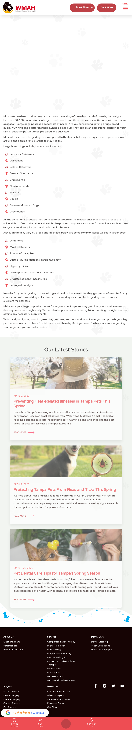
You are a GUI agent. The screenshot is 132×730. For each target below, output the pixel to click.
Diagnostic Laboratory (59, 653)
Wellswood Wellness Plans (61, 680)
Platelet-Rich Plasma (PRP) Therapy (61, 663)
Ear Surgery (9, 707)
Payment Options (56, 703)
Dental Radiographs (101, 649)
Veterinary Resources (58, 699)
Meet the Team (11, 641)
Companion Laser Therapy (61, 641)
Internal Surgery (11, 699)
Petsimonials (10, 645)
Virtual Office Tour (13, 649)
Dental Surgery (11, 695)
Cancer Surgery (11, 703)
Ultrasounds (53, 672)
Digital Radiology (56, 645)
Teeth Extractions (100, 645)
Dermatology (54, 649)
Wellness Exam (55, 676)
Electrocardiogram (57, 657)
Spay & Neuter (11, 691)
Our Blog (52, 707)
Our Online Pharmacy (58, 691)
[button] (82, 8)
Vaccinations (54, 668)
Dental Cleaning (99, 641)
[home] (20, 7)
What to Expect (55, 695)
